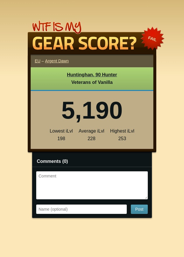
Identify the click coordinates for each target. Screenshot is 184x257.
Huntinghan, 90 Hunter (92, 74)
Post (139, 209)
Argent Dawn (57, 61)
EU (37, 61)
